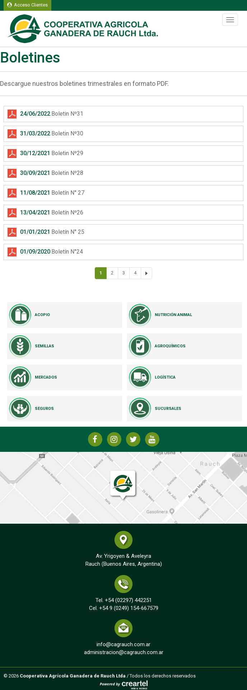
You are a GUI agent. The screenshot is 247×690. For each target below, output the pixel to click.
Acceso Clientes (27, 5)
